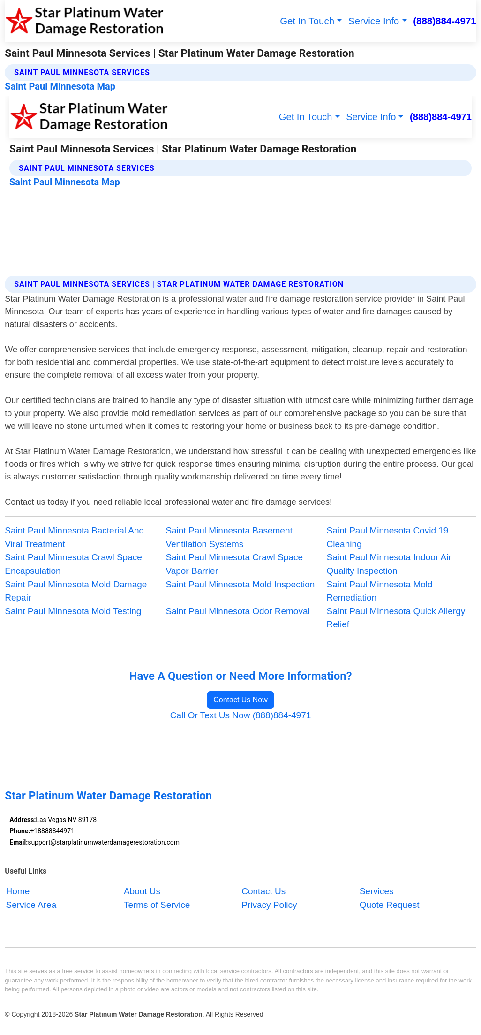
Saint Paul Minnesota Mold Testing (73, 611)
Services (377, 891)
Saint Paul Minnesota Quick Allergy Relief (396, 618)
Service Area (31, 905)
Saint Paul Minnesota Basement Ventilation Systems (228, 537)
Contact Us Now (240, 700)
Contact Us (263, 891)
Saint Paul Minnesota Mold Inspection (240, 584)
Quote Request (390, 905)
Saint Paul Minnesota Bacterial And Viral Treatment (74, 537)
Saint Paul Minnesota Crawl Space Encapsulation (73, 564)
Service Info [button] (373, 20)
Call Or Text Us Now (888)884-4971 (240, 715)
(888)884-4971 (444, 20)
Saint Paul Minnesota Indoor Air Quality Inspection (389, 564)
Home (18, 891)
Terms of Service (157, 905)
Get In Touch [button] (307, 20)
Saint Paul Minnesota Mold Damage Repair (76, 591)
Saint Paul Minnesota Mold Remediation (380, 591)
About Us (142, 891)
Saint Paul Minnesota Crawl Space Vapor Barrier (234, 564)
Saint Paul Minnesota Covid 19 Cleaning (388, 537)
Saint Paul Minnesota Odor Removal (237, 611)
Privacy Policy (269, 905)
